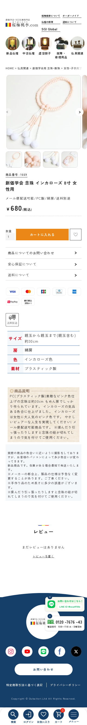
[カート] (58, 714)
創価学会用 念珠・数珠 (46, 68)
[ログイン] (28, 714)
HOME (10, 68)
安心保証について (22, 264)
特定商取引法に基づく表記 (24, 685)
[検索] (13, 714)
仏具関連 (23, 68)
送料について (70, 22)
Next (79, 112)
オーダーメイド (71, 15)
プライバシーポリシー (65, 685)
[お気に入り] (43, 714)
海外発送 (51, 29)
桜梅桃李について (51, 15)
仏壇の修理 (47, 22)
